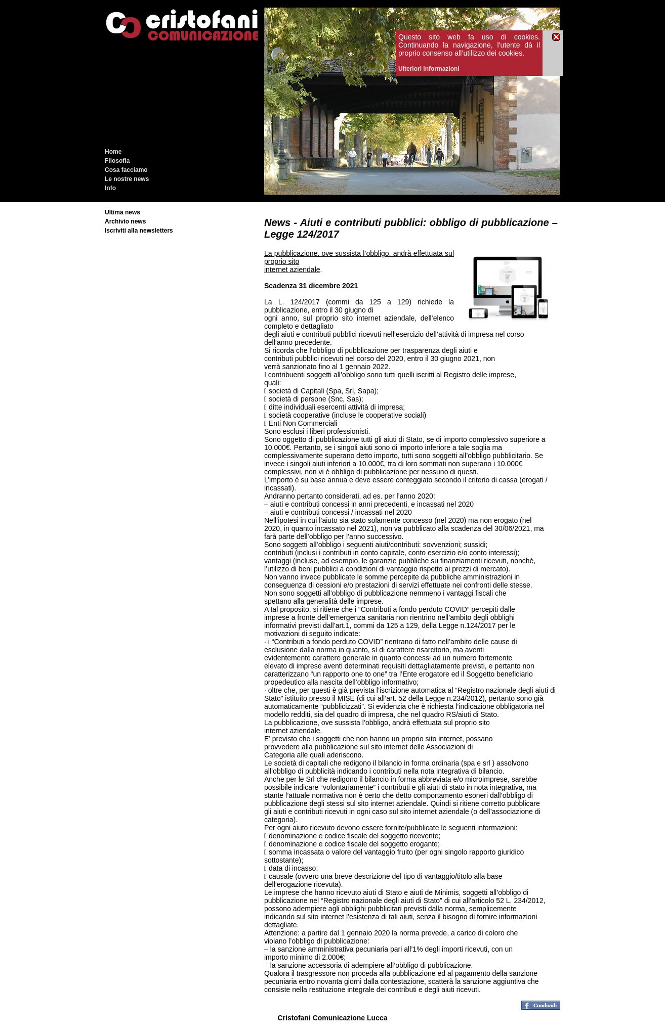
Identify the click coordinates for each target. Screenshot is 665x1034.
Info (110, 188)
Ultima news (122, 212)
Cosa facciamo (126, 169)
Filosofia (117, 160)
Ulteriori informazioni (429, 68)
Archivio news (125, 221)
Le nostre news (127, 179)
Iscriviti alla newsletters (139, 230)
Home (113, 151)
